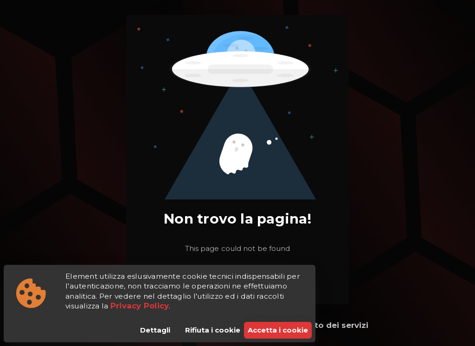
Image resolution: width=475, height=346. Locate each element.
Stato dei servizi (334, 325)
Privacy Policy (139, 305)
